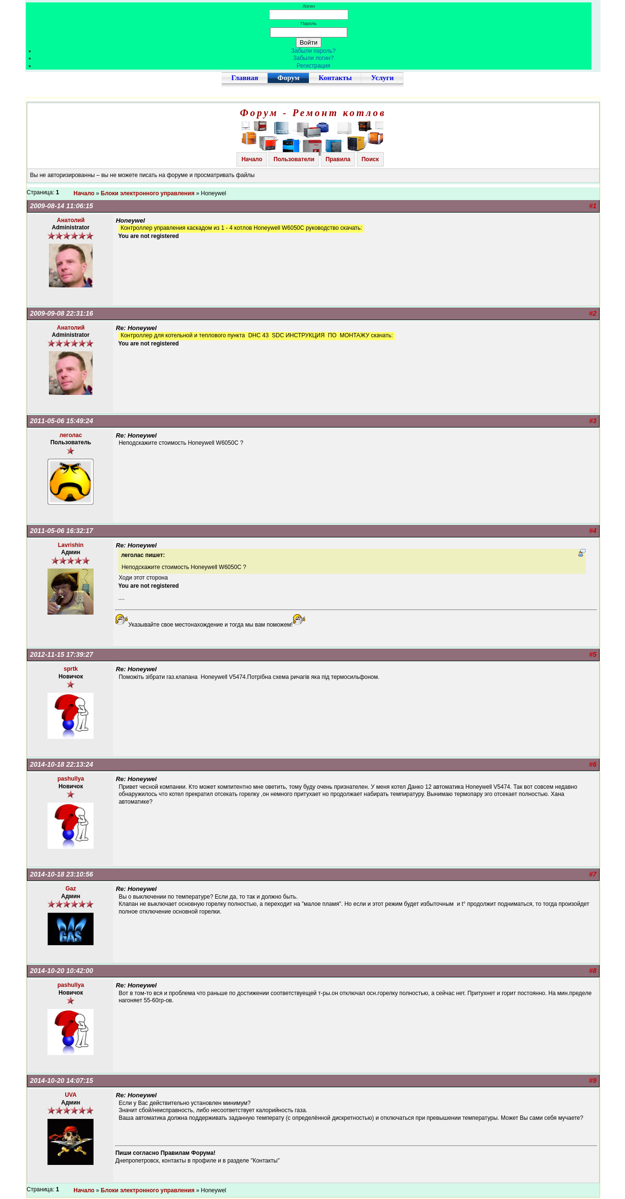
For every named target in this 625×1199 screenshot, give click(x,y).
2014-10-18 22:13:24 (62, 764)
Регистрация (313, 65)
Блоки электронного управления (147, 193)
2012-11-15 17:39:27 (62, 654)
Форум (288, 78)
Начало (251, 159)
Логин (308, 6)
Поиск (370, 159)
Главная (244, 78)
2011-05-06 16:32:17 (62, 530)
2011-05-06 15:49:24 (62, 421)
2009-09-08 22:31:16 (62, 313)
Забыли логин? (313, 58)
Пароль (309, 23)
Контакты (335, 78)
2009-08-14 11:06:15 (62, 206)
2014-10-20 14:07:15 (62, 1080)
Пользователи (293, 159)
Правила (338, 159)
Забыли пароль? (313, 50)
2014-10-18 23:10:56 (62, 874)
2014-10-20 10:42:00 (62, 970)
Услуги (382, 78)
